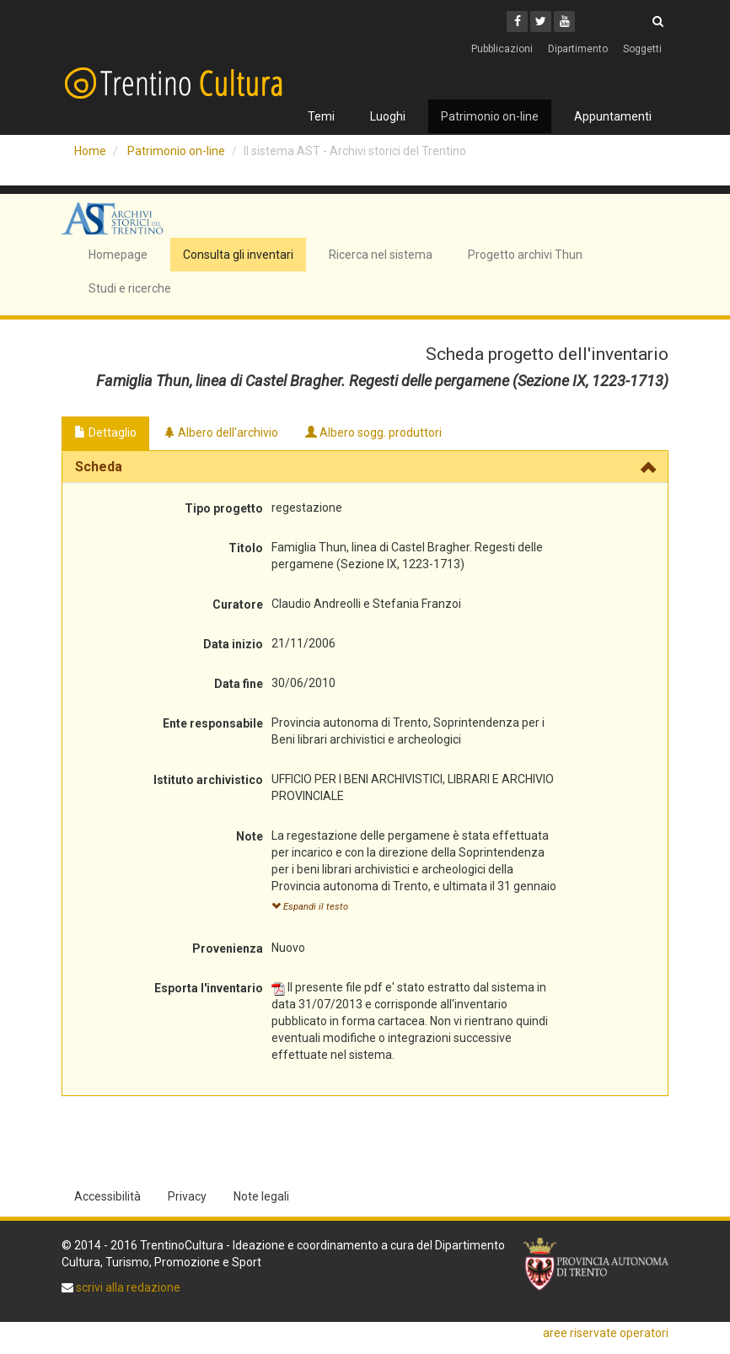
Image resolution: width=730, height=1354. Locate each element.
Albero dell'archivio (221, 432)
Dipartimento (578, 49)
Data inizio (233, 644)
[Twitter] (540, 21)
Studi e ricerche (130, 288)
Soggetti (642, 49)
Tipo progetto (224, 508)
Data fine (238, 683)
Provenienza (227, 948)
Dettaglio (105, 432)
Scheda (98, 467)
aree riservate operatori (605, 1333)
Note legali (261, 1196)
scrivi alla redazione (126, 1287)
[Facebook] (517, 21)
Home (90, 151)
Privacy (187, 1196)
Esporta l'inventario (208, 988)
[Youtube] (564, 21)
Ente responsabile (213, 723)
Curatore (237, 604)
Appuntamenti (613, 116)
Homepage (118, 254)
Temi (321, 116)
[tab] (365, 467)
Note (249, 836)
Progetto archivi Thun (525, 254)
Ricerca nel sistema (380, 254)
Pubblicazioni (502, 49)
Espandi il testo (309, 906)
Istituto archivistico (208, 780)
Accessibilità (107, 1196)
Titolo (245, 548)
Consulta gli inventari (238, 254)
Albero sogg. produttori (373, 432)
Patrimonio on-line (490, 116)
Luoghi (387, 116)
